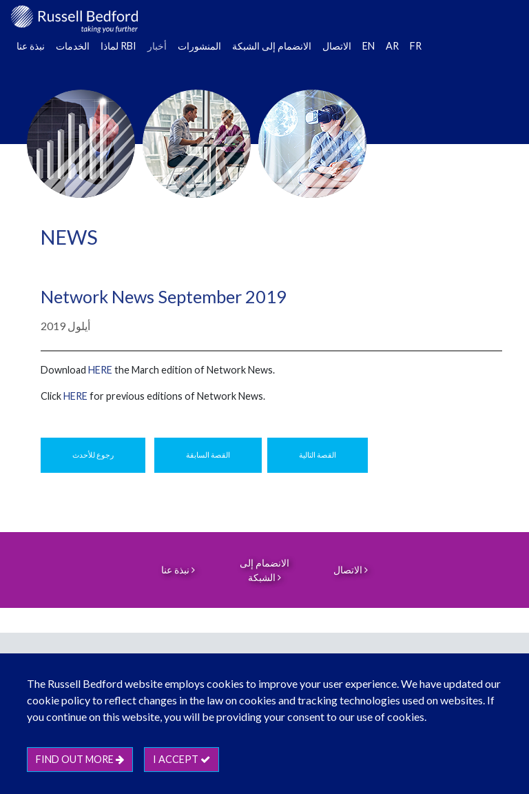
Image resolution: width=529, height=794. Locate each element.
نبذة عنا (31, 46)
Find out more (80, 759)
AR (392, 46)
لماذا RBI (118, 46)
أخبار (157, 46)
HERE (100, 370)
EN (368, 46)
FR (416, 46)
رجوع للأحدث (93, 454)
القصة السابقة (208, 454)
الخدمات (73, 46)
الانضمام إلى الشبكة (271, 46)
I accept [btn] (181, 759)
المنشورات (199, 46)
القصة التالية (317, 454)
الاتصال (336, 46)
